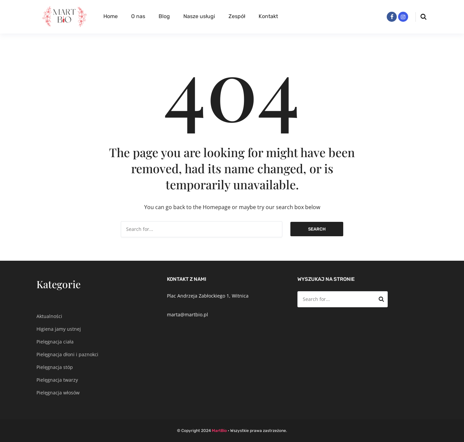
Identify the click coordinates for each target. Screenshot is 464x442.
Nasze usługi (199, 16)
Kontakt (268, 16)
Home (110, 16)
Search (317, 229)
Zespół (236, 16)
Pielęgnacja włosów (58, 392)
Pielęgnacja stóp (54, 367)
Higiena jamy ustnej (58, 329)
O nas (138, 16)
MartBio (219, 430)
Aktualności (49, 316)
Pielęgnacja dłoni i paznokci (67, 354)
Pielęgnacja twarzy (57, 380)
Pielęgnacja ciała (55, 341)
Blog (164, 16)
